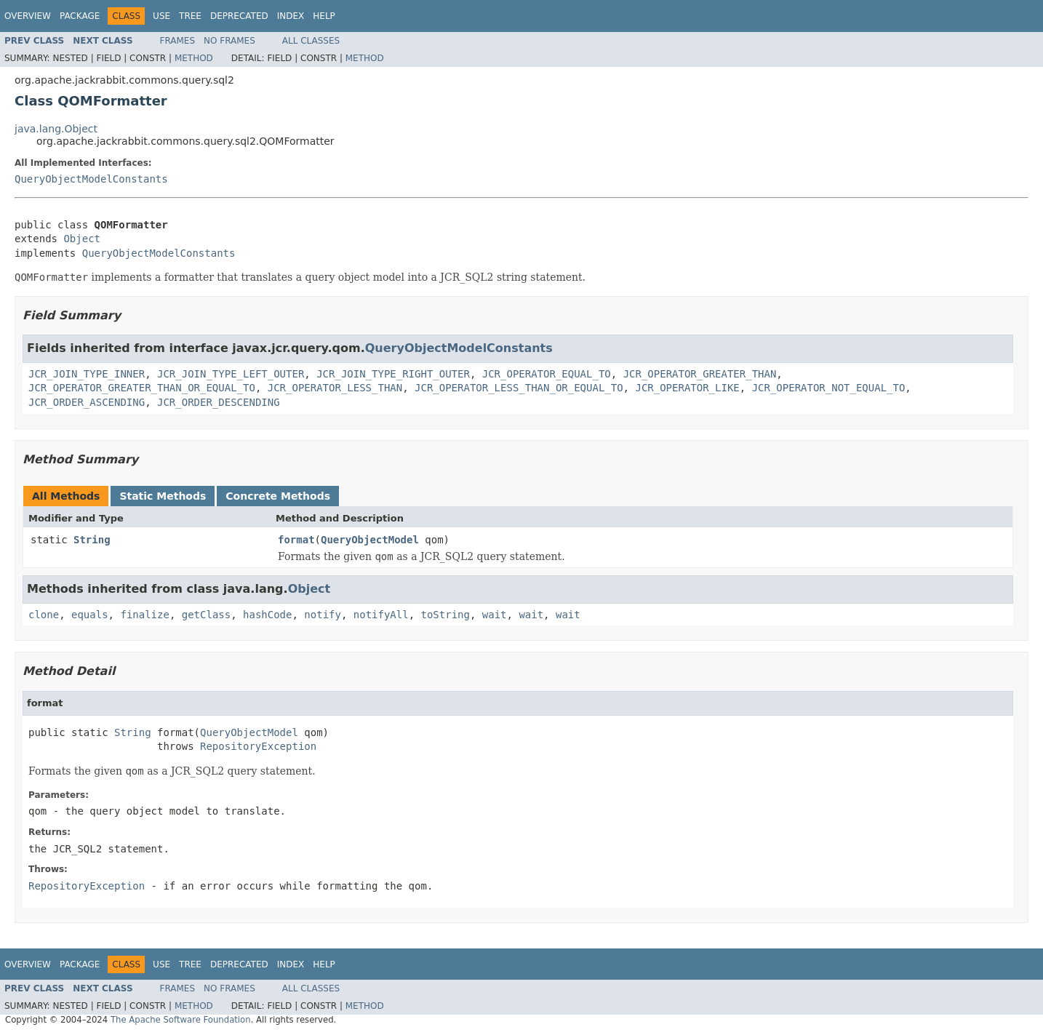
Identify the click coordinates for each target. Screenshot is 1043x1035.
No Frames (229, 41)
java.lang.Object (56, 129)
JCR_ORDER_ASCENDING (86, 402)
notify (322, 614)
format (296, 540)
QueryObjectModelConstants (91, 179)
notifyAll (381, 614)
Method (194, 58)
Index (291, 16)
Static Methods (162, 496)
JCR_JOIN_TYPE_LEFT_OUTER (230, 374)
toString (445, 614)
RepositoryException (258, 746)
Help (324, 16)
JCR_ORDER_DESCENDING (218, 402)
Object (81, 238)
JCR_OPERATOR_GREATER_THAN (700, 374)
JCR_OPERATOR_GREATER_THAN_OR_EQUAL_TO (141, 387)
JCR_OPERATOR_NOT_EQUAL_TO (829, 387)
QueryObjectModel (370, 540)
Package (80, 16)
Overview (27, 16)
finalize (144, 614)
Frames (178, 41)
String (92, 540)
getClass (206, 614)
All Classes (311, 41)
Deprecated (239, 16)
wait (494, 614)
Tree (190, 16)
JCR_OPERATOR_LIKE (687, 387)
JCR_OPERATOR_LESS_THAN (335, 387)
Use (161, 16)
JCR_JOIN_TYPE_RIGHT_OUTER (393, 374)
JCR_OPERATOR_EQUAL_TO (546, 374)
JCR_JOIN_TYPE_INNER (86, 374)
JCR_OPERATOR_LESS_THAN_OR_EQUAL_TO (519, 387)
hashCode (267, 614)
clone (43, 614)
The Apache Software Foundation (181, 1020)
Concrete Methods (277, 496)
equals (89, 614)
